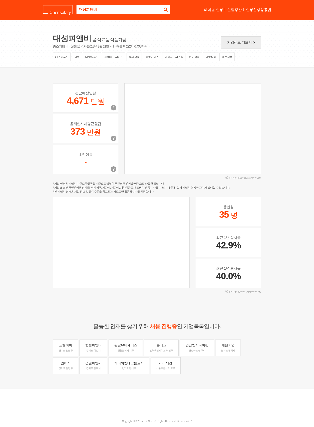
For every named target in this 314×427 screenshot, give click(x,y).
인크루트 (242, 177)
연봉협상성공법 (258, 10)
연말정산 (234, 10)
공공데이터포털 (254, 177)
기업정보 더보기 (242, 42)
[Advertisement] (157, 402)
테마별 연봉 (213, 10)
